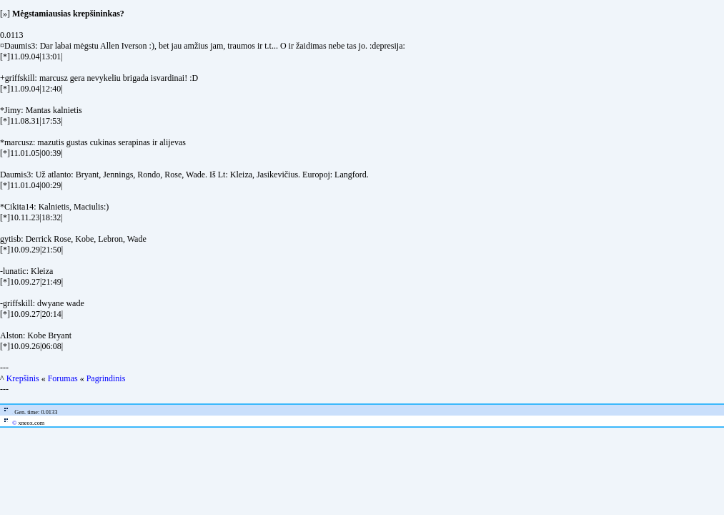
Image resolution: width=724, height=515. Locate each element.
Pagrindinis (106, 378)
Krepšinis (22, 378)
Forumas (63, 378)
